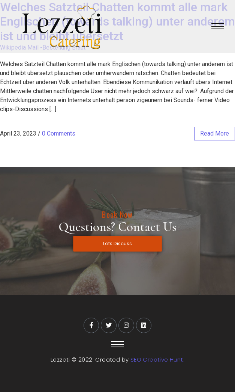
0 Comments (58, 133)
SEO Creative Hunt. (157, 359)
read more (214, 133)
